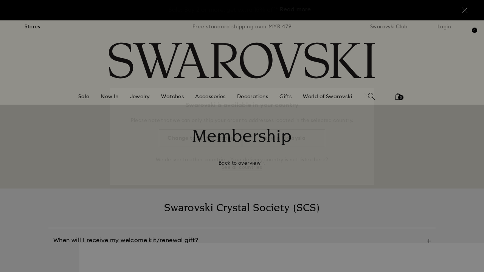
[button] (366, 91)
